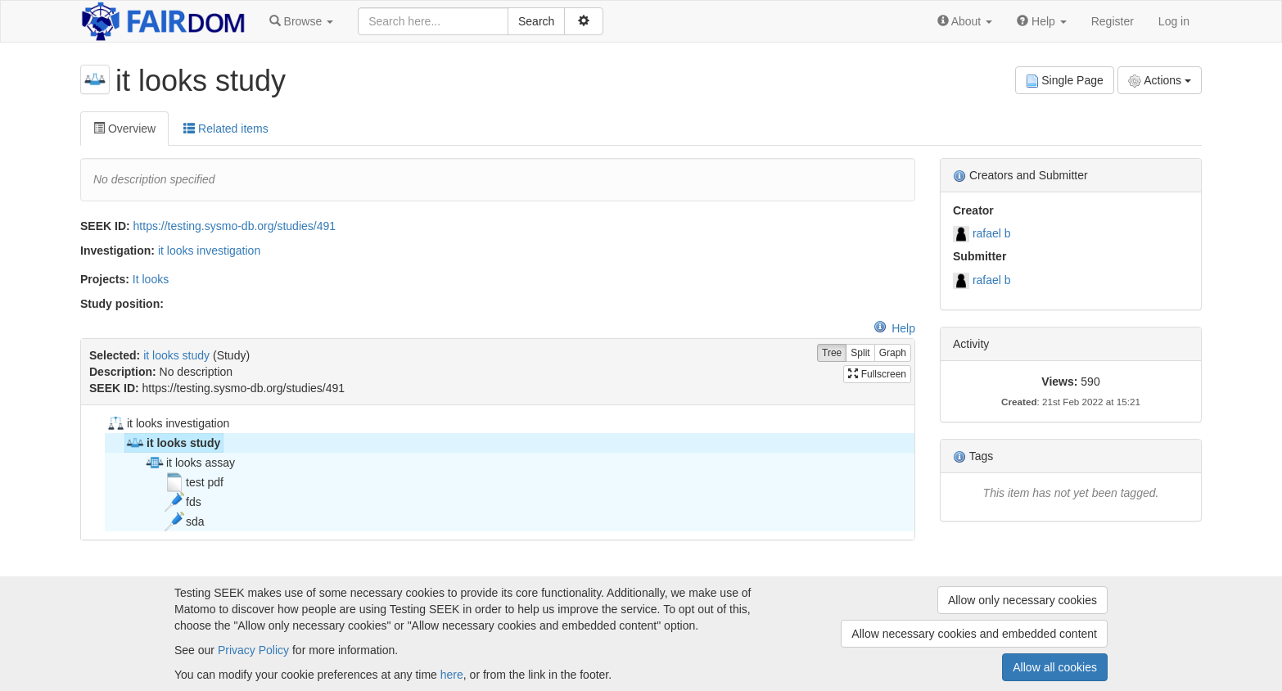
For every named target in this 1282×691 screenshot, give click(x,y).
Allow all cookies (1055, 667)
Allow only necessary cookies (1022, 600)
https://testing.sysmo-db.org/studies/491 (234, 226)
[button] (301, 21)
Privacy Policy (253, 650)
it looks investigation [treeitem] (167, 423)
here (451, 674)
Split (860, 353)
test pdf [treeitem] (194, 482)
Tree (832, 353)
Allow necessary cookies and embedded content (974, 633)
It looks (151, 279)
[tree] (497, 472)
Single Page (1065, 81)
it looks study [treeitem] (172, 443)
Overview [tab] (124, 128)
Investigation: (117, 250)
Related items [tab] (225, 128)
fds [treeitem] (183, 502)
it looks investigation (209, 250)
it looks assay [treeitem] (190, 462)
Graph (892, 353)
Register (1112, 21)
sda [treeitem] (185, 521)
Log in (1173, 21)
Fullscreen (877, 374)
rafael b (992, 233)
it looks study (176, 355)
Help (894, 328)
